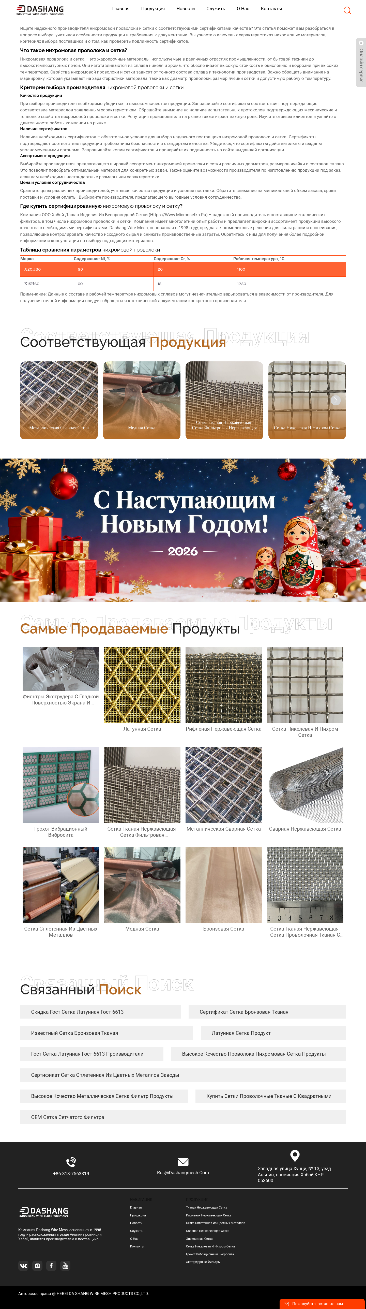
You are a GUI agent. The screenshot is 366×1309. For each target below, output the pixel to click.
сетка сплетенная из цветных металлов (215, 1223)
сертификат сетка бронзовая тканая (244, 1012)
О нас (134, 1239)
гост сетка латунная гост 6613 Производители (87, 1054)
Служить (136, 1231)
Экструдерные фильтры (203, 1262)
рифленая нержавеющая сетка (209, 1215)
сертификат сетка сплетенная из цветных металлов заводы (105, 1075)
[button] (336, 400)
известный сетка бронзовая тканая (74, 1033)
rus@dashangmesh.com (183, 1172)
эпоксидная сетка (199, 1239)
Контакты (137, 1246)
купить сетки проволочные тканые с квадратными (268, 1096)
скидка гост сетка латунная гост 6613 (77, 1012)
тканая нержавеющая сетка (206, 1207)
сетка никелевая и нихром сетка (210, 1246)
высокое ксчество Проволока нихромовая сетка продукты (254, 1054)
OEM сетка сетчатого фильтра (67, 1117)
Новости (136, 1223)
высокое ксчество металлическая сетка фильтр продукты (102, 1096)
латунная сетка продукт (241, 1033)
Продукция (138, 1215)
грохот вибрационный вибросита (210, 1254)
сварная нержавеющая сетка (207, 1231)
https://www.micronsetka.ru (178, 214)
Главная (136, 1207)
